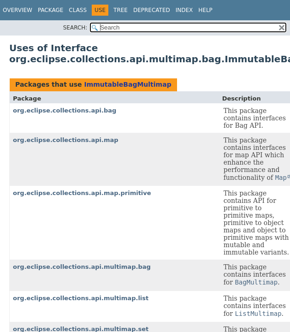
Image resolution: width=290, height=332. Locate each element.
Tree (120, 10)
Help (205, 10)
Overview (17, 10)
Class (78, 10)
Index (184, 10)
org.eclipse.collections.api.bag (64, 110)
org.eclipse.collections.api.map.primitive (82, 193)
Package (50, 10)
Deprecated (151, 10)
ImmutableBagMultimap (127, 84)
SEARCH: (75, 27)
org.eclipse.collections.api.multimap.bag (82, 266)
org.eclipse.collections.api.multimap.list (80, 298)
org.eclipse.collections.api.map (65, 139)
